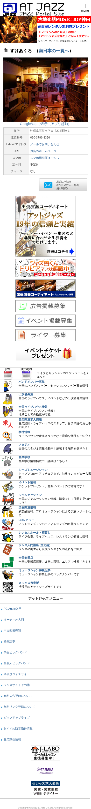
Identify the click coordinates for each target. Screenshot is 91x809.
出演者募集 (26, 394)
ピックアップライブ (17, 717)
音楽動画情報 (12, 739)
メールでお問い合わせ (44, 144)
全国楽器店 (26, 557)
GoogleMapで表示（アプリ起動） (45, 124)
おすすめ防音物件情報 (18, 728)
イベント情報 (27, 482)
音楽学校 (24, 457)
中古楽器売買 (12, 630)
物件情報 (24, 432)
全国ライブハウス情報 (33, 407)
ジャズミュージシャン (33, 469)
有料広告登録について (18, 696)
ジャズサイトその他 (17, 685)
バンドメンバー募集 (32, 381)
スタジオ (24, 444)
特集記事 (9, 641)
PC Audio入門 (12, 608)
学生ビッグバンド (15, 652)
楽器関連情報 (27, 507)
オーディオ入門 (14, 619)
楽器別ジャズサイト (17, 674)
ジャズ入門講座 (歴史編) (34, 545)
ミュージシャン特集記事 (34, 570)
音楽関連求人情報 (30, 419)
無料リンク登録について (19, 706)
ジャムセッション (30, 495)
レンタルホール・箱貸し (34, 532)
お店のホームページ (43, 151)
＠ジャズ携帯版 (29, 583)
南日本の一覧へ (54, 50)
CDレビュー (26, 520)
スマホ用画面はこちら (44, 158)
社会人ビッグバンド (17, 663)
